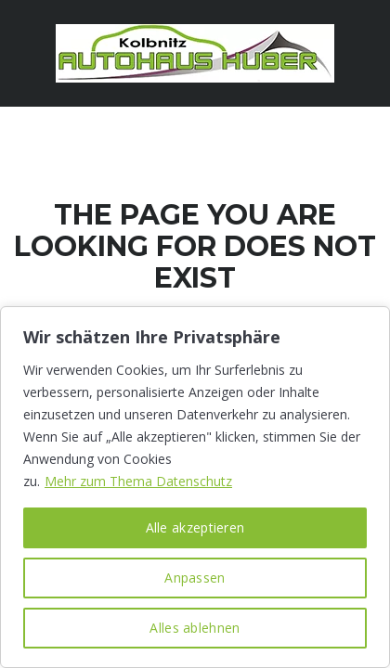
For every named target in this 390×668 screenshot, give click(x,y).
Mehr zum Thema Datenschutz (138, 481)
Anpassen (194, 577)
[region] (195, 487)
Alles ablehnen (195, 627)
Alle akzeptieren (195, 527)
